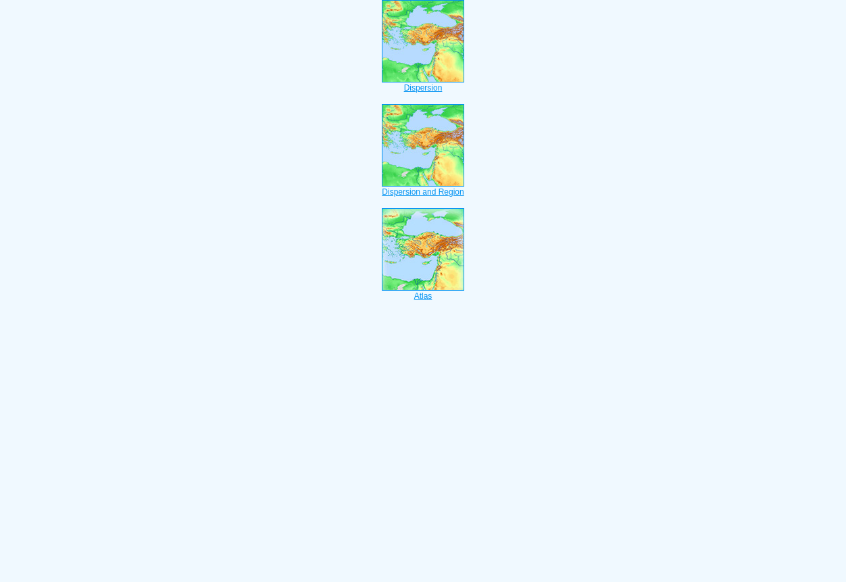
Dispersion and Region (423, 188)
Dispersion (423, 84)
